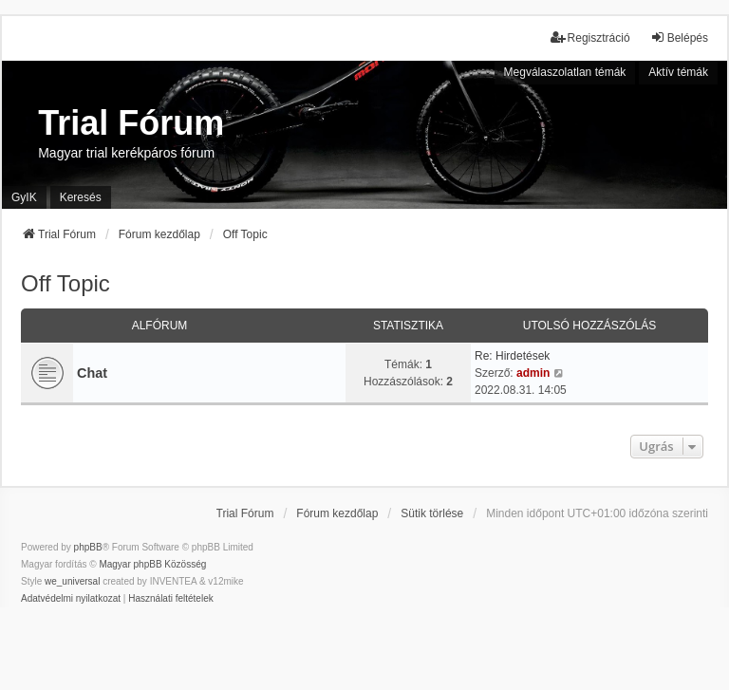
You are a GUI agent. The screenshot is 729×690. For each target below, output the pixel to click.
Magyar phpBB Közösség (152, 564)
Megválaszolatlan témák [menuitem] (565, 72)
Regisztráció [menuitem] (590, 37)
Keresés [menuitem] (81, 197)
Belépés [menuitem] (679, 37)
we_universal (72, 581)
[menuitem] (71, 598)
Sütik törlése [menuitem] (432, 513)
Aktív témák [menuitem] (678, 72)
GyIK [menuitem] (24, 197)
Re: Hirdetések (512, 356)
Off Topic (65, 283)
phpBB (88, 547)
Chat (92, 373)
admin (533, 373)
